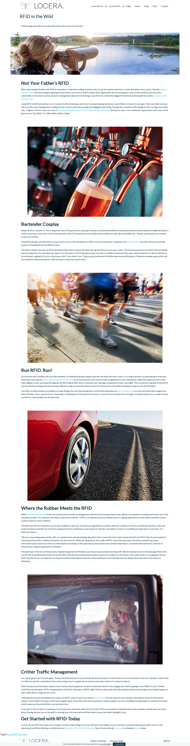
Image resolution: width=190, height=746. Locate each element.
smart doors (99, 697)
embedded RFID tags (36, 514)
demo (137, 728)
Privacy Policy (116, 741)
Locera (10, 734)
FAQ (155, 6)
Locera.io (118, 728)
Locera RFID (114, 6)
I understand (119, 744)
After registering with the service (58, 379)
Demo (137, 6)
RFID (16, 734)
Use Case (22, 734)
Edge (128, 6)
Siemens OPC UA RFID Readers (79, 728)
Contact (164, 6)
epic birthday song (125, 391)
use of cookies (105, 744)
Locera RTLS (97, 6)
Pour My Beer (133, 241)
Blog (146, 6)
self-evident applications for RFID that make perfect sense (84, 110)
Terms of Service (98, 741)
